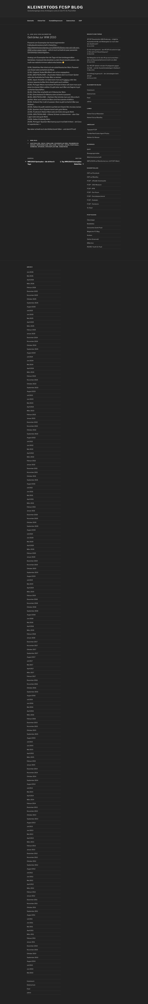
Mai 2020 (30, 541)
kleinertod (46, 34)
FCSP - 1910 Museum (94, 185)
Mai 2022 (30, 449)
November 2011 (32, 903)
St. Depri (90, 208)
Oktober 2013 (31, 815)
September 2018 (32, 611)
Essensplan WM (61, 143)
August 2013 (31, 822)
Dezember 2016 (32, 680)
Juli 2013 (30, 826)
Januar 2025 (31, 333)
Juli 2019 (30, 580)
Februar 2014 (31, 803)
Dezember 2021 (32, 468)
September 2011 (32, 911)
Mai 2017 (30, 665)
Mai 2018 (30, 622)
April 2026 (30, 280)
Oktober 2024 (31, 345)
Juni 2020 (30, 538)
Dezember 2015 (32, 722)
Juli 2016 (30, 699)
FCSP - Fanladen (92, 200)
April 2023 (30, 407)
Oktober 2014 (31, 776)
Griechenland (42, 145)
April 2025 (30, 322)
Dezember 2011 (32, 900)
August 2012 (31, 869)
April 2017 (30, 668)
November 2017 (32, 645)
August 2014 (31, 784)
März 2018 (30, 630)
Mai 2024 (30, 364)
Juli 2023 (30, 395)
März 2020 (30, 549)
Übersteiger (91, 220)
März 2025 (30, 326)
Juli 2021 (30, 488)
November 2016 (32, 684)
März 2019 (30, 592)
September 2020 (32, 526)
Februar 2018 (31, 634)
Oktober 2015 (31, 730)
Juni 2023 (30, 399)
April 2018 (30, 626)
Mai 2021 (30, 495)
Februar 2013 (31, 846)
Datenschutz (70, 21)
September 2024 (32, 349)
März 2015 (30, 757)
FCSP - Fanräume (93, 204)
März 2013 (30, 842)
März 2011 (30, 934)
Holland (52, 145)
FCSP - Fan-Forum (93, 192)
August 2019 (31, 576)
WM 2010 (33, 140)
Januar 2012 (31, 896)
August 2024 (31, 353)
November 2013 (32, 811)
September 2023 (32, 387)
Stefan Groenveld (93, 239)
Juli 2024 (30, 357)
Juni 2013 (30, 830)
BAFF (89, 149)
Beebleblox (90, 224)
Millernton (90, 243)
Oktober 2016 (31, 688)
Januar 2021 (31, 511)
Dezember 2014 (32, 769)
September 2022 (32, 434)
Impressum (91, 90)
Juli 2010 (30, 965)
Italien (60, 145)
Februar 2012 (31, 892)
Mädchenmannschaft (94, 157)
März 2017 (30, 672)
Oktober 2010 (31, 953)
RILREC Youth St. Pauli (94, 247)
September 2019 (32, 572)
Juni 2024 (30, 360)
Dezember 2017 (32, 642)
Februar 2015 (31, 761)
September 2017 (32, 653)
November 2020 (32, 518)
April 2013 (30, 838)
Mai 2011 (30, 926)
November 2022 (32, 426)
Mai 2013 (30, 834)
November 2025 (32, 295)
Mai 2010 (30, 973)
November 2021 (32, 472)
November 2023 (32, 380)
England (50, 143)
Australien (35, 143)
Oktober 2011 (31, 907)
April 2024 (30, 368)
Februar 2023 (31, 414)
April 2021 (30, 499)
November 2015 (32, 726)
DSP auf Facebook (93, 173)
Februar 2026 (31, 287)
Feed (88, 98)
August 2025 (31, 307)
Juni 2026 (30, 272)
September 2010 (32, 957)
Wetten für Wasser (93, 137)
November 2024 (32, 341)
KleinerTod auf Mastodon (95, 114)
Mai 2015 (30, 749)
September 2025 (32, 303)
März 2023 (30, 410)
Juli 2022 (30, 441)
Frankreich (73, 143)
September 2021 (32, 480)
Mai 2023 (30, 403)
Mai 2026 (30, 276)
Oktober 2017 (31, 649)
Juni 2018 (30, 618)
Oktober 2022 (31, 430)
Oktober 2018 (31, 607)
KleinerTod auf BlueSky (94, 117)
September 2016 (32, 692)
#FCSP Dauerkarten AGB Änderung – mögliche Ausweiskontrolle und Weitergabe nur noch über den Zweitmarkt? (103, 41)
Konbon (89, 235)
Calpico (66, 80)
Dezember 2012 (32, 853)
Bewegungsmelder (93, 153)
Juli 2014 (30, 788)
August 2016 (31, 695)
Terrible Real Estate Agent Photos (98, 133)
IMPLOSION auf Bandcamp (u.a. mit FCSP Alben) (103, 161)
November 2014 (32, 772)
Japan (66, 145)
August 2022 (31, 437)
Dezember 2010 (32, 946)
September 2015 (32, 734)
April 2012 (30, 884)
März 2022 (30, 457)
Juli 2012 (30, 873)
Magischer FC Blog (93, 231)
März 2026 (30, 283)
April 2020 (30, 545)
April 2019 (30, 588)
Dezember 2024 (32, 337)
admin (89, 101)
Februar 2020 (31, 553)
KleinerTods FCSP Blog (55, 7)
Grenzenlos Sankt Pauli (94, 228)
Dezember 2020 (32, 514)
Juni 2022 (30, 445)
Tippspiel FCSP (92, 129)
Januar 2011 (31, 942)
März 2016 (30, 715)
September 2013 (32, 819)
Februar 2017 (31, 676)
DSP (80, 21)
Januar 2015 (31, 765)
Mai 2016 (30, 707)
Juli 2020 (30, 534)
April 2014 (30, 796)
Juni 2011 (30, 923)
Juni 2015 (30, 745)
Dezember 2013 (32, 807)
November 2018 (32, 603)
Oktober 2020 (31, 522)
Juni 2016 (30, 703)
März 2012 (30, 888)
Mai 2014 (30, 792)
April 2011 (30, 930)
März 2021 (30, 503)
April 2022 (30, 453)
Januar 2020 (31, 557)
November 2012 (32, 857)
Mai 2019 (30, 584)
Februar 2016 (31, 719)
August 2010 (31, 961)
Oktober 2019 (31, 568)
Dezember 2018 (32, 599)
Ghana (33, 145)
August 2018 (31, 615)
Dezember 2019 (32, 561)
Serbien (33, 146)
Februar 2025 (31, 330)
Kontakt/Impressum (56, 21)
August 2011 (31, 915)
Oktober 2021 (31, 476)
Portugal (74, 145)
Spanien (41, 146)
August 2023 (31, 391)
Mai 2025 (30, 318)
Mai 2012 (30, 880)
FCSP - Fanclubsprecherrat (96, 196)
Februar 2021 (31, 507)
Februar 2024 (31, 376)
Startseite (30, 21)
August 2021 (31, 484)
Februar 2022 (31, 461)
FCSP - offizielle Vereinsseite (96, 181)
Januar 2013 (31, 849)
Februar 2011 (31, 938)
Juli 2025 (30, 310)
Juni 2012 (30, 876)
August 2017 (31, 657)
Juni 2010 (30, 969)
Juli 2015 (30, 742)
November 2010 (32, 950)
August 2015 (31, 738)
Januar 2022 (31, 464)
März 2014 (30, 799)
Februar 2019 (31, 595)
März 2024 (30, 372)
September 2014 (32, 780)
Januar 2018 (31, 638)
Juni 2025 (30, 314)
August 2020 (31, 530)
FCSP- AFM (91, 188)
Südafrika (63, 146)
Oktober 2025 (31, 299)
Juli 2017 (30, 661)
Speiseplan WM (51, 146)
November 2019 (32, 565)
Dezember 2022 (32, 422)
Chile (43, 143)
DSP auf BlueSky (92, 177)
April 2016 (30, 711)
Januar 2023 (31, 418)
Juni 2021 (30, 491)
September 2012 (32, 865)
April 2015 (30, 753)
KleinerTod (41, 21)
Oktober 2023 (31, 384)
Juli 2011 (30, 919)
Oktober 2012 (31, 861)
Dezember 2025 (32, 291)
